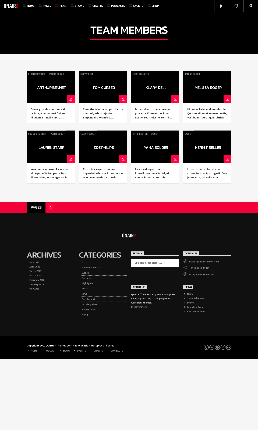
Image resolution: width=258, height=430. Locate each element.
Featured (86, 348)
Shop (155, 6)
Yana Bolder (156, 218)
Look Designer (141, 144)
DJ (83, 332)
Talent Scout (56, 144)
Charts (97, 6)
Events (138, 6)
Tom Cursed (104, 158)
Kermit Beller (208, 218)
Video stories (89, 380)
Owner (154, 204)
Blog (66, 421)
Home (30, 6)
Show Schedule (195, 368)
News (84, 364)
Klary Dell (156, 158)
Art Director (140, 204)
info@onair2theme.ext (201, 345)
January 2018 (36, 354)
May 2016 (34, 359)
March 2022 (35, 341)
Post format (88, 369)
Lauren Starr (52, 218)
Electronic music (91, 338)
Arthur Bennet (51, 158)
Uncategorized (90, 374)
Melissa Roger (208, 158)
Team (62, 6)
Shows (79, 6)
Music (85, 359)
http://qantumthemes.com (204, 332)
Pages (47, 6)
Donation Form (195, 377)
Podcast (50, 421)
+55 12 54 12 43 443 (199, 338)
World (85, 385)
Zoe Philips (104, 218)
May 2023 (34, 332)
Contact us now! (196, 382)
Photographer (36, 144)
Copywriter (87, 144)
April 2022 (34, 337)
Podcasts (118, 6)
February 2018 (36, 350)
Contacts (116, 421)
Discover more (140, 378)
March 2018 (35, 346)
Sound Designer (37, 204)
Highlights (87, 353)
